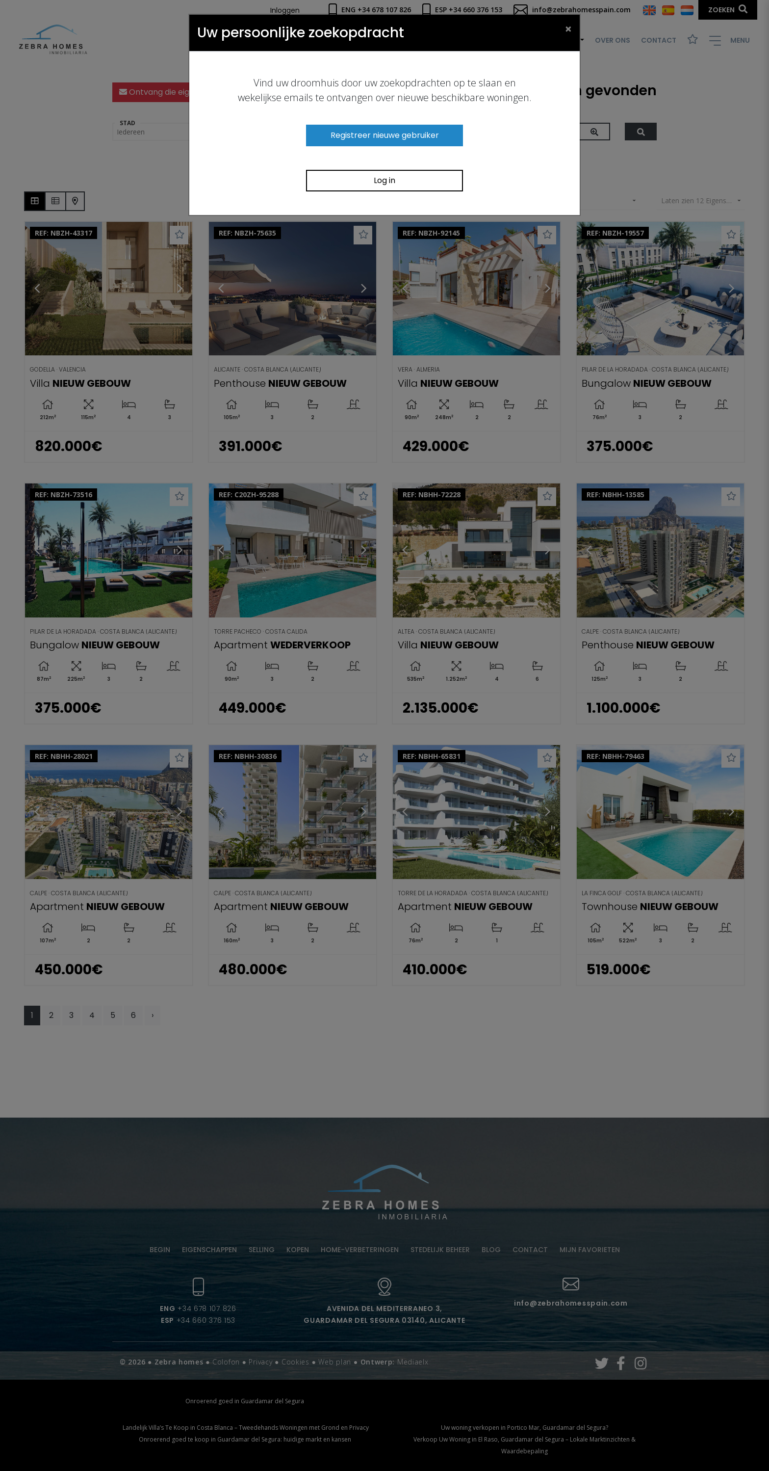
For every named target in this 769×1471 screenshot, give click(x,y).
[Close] (568, 28)
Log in (384, 180)
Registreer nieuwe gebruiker (385, 135)
